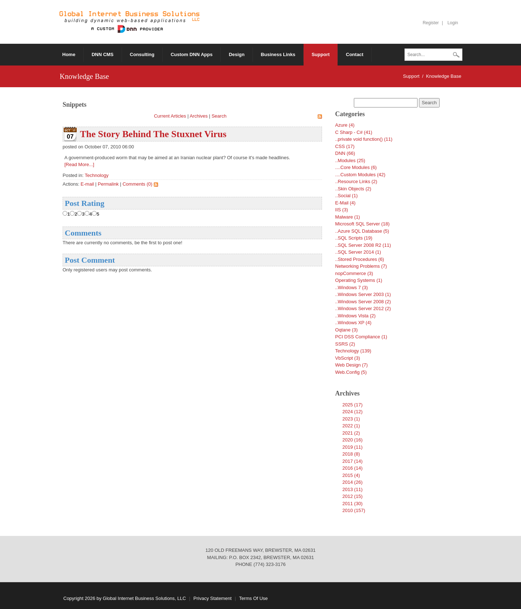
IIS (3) (341, 209)
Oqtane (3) (346, 330)
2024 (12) (352, 411)
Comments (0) (137, 184)
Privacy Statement (213, 598)
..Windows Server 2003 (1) (363, 294)
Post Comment (90, 260)
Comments (83, 232)
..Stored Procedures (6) (359, 259)
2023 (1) (351, 419)
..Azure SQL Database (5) (362, 231)
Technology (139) (353, 351)
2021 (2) (351, 433)
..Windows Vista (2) (355, 315)
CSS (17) (344, 146)
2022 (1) (351, 425)
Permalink (108, 184)
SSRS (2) (345, 344)
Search (456, 55)
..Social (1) (346, 195)
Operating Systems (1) (358, 280)
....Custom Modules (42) (360, 174)
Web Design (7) (351, 365)
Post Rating (84, 203)
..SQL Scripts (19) (353, 238)
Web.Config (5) (351, 372)
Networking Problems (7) (361, 266)
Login (453, 22)
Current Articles (170, 116)
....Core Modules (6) (356, 167)
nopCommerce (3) (354, 273)
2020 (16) (352, 440)
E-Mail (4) (345, 203)
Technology (97, 175)
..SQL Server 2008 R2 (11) (363, 245)
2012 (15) (352, 496)
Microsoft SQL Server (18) (362, 224)
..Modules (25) (350, 160)
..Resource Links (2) (356, 181)
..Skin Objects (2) (353, 188)
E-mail (87, 184)
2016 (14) (352, 468)
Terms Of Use (253, 598)
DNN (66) (345, 153)
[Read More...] (79, 164)
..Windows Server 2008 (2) (363, 301)
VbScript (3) (347, 358)
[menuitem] (192, 54)
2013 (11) (352, 489)
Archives (199, 116)
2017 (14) (352, 461)
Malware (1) (347, 217)
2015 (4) (351, 475)
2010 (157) (353, 510)
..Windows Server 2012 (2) (363, 308)
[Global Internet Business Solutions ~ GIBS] (129, 21)
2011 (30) (352, 503)
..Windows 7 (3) (351, 287)
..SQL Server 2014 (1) (358, 252)
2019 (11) (352, 447)
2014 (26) (352, 482)
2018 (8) (351, 454)
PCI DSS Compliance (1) (361, 336)
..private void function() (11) (363, 139)
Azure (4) (344, 125)
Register (431, 22)
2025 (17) (352, 404)
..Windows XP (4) (353, 322)
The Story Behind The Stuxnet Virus (153, 134)
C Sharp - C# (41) (353, 132)
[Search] (433, 54)
